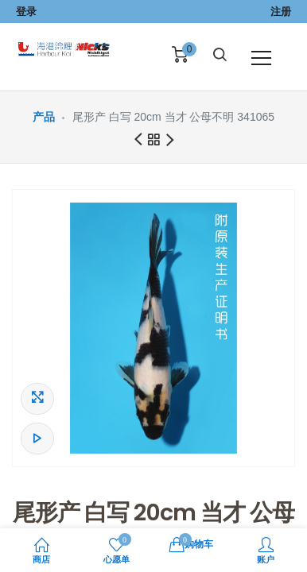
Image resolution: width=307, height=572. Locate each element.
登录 (26, 11)
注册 (280, 11)
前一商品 (138, 140)
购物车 (191, 543)
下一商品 (170, 141)
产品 (44, 116)
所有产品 (153, 142)
